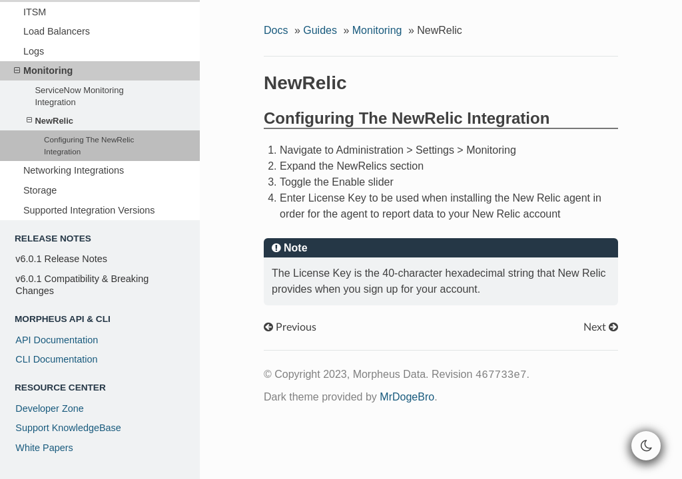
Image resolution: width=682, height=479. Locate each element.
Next (600, 327)
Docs (276, 30)
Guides (320, 30)
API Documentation (56, 340)
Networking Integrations (73, 170)
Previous (290, 327)
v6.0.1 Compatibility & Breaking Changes (82, 284)
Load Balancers (56, 31)
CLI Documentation (56, 359)
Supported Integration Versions (89, 210)
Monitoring (43, 71)
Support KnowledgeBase (68, 427)
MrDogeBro (407, 396)
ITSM (34, 12)
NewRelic (50, 120)
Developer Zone (49, 408)
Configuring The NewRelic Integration (89, 145)
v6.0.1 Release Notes (61, 258)
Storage (40, 190)
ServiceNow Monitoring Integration (79, 96)
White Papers (44, 447)
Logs (33, 51)
